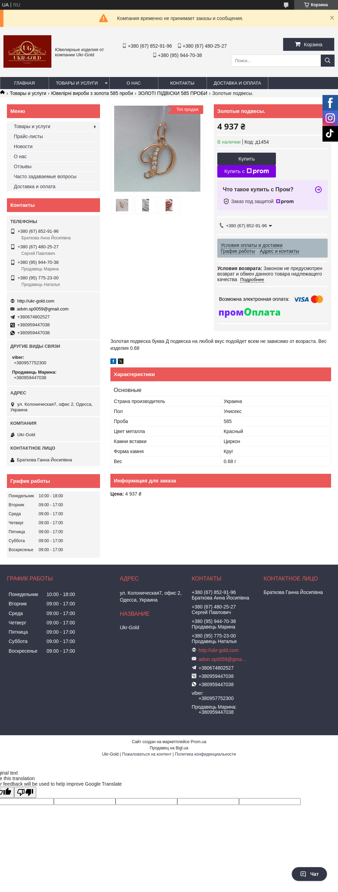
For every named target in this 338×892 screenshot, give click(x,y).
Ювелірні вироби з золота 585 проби (92, 93)
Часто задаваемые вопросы (45, 176)
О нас (134, 83)
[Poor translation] (25, 792)
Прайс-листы (28, 136)
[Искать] (328, 61)
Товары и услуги (77, 83)
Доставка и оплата (237, 83)
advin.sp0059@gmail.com (43, 308)
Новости (23, 146)
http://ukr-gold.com (35, 301)
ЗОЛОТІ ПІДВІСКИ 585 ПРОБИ (172, 93)
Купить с (246, 171)
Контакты (182, 83)
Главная (24, 83)
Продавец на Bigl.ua (169, 748)
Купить (246, 159)
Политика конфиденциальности (205, 754)
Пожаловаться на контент (146, 754)
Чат (309, 874)
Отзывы (22, 166)
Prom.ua (198, 741)
